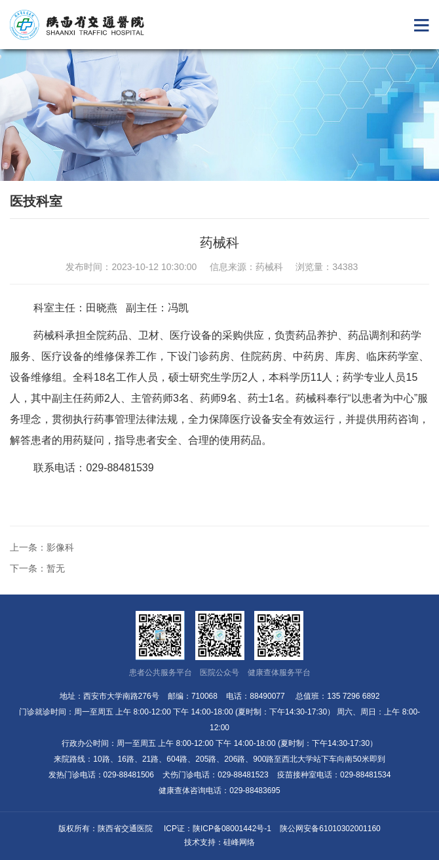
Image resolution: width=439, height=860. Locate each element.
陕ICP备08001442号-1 (232, 828)
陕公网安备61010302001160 (330, 828)
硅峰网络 (239, 842)
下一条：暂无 (37, 568)
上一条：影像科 (42, 547)
